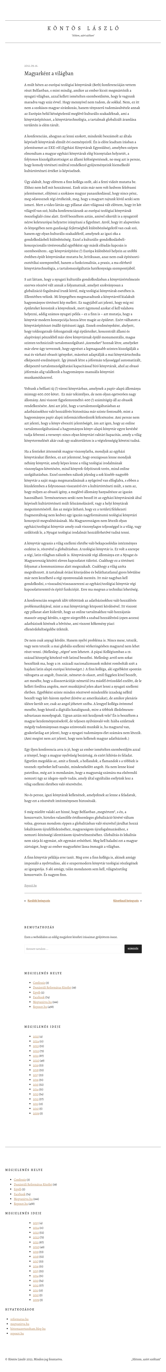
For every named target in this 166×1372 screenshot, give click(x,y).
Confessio (39, 983)
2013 (35, 1094)
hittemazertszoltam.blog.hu (28, 1329)
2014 (36, 1089)
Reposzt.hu (30, 885)
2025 (36, 1036)
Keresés (133, 948)
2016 (36, 1080)
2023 (36, 1046)
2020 (36, 1060)
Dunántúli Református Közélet (52, 987)
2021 (36, 1056)
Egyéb (37, 992)
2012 (36, 1099)
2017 (35, 1075)
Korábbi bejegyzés (39, 900)
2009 (36, 1113)
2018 (36, 1070)
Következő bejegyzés (126, 900)
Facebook (39, 997)
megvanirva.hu (19, 1324)
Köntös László (84, 28)
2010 (36, 1108)
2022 (36, 1051)
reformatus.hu (19, 1319)
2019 (36, 1065)
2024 (36, 1041)
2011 (35, 1104)
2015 (35, 1084)
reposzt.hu (17, 1333)
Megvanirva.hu (42, 1002)
